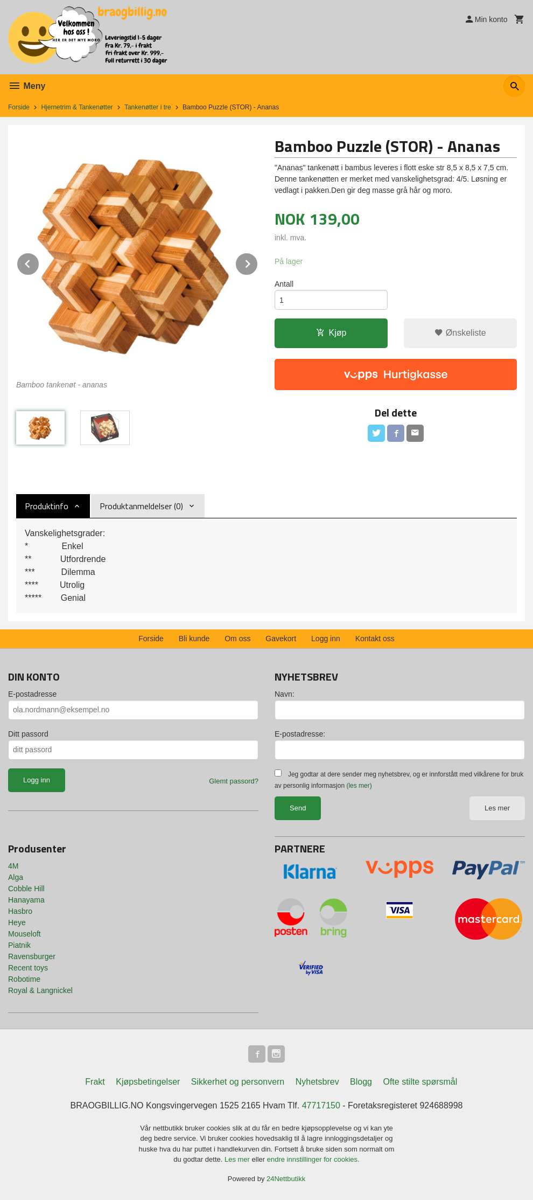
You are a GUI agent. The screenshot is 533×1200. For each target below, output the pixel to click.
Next (257, 262)
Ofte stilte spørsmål (420, 1081)
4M (13, 866)
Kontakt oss (375, 638)
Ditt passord (28, 734)
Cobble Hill (26, 888)
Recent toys (28, 967)
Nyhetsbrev (317, 1081)
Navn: (284, 694)
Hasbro (20, 911)
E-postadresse (32, 694)
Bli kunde (194, 638)
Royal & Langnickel (40, 990)
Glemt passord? (233, 781)
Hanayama (26, 900)
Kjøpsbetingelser (148, 1081)
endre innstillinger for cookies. (313, 1159)
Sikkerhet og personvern (237, 1081)
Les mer (497, 808)
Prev (39, 262)
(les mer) (358, 785)
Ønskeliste (460, 332)
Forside (19, 107)
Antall (284, 284)
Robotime (24, 979)
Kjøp (331, 332)
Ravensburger (31, 956)
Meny (26, 86)
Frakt (94, 1081)
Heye (17, 922)
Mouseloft (24, 934)
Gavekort (280, 638)
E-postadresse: (300, 734)
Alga (15, 877)
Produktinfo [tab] (46, 506)
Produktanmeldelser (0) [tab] (141, 506)
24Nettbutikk (285, 1179)
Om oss (237, 638)
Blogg (361, 1081)
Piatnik (19, 945)
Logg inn (325, 638)
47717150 (321, 1105)
